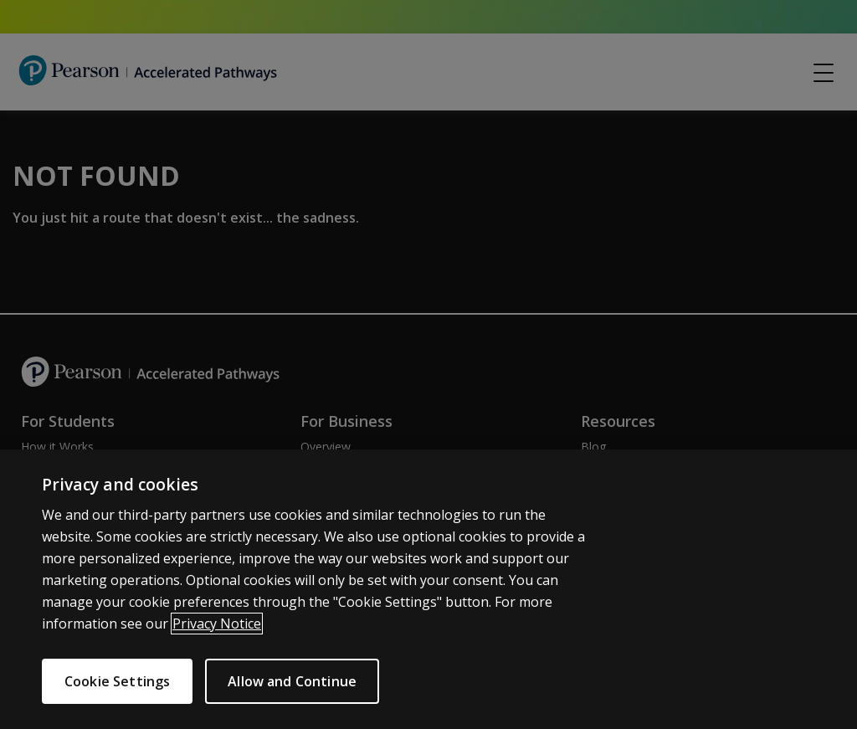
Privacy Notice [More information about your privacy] (216, 631)
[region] (428, 593)
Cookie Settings (117, 681)
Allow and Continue (299, 681)
